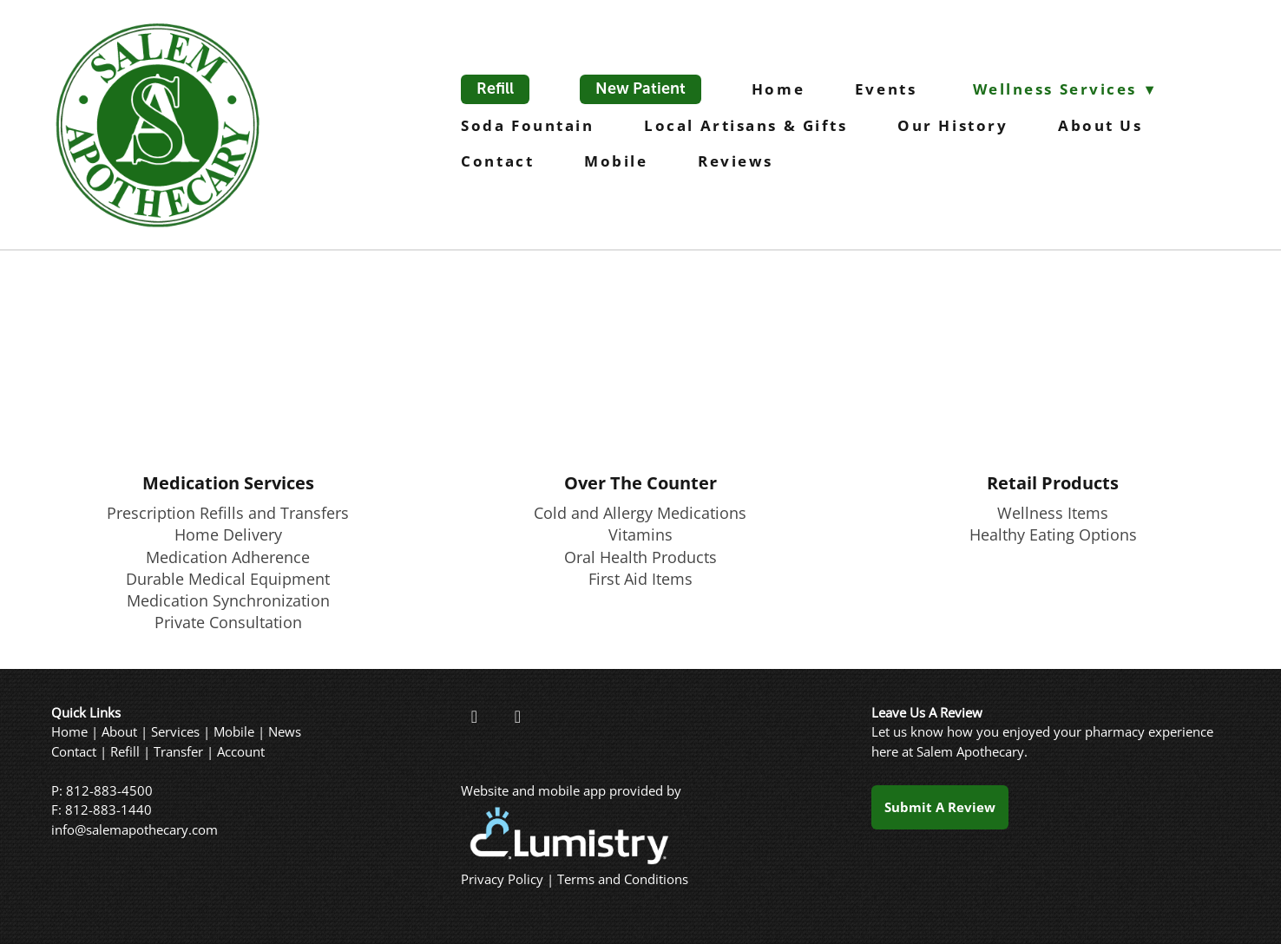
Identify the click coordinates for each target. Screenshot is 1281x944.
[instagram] (517, 717)
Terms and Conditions (622, 879)
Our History (952, 125)
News (284, 732)
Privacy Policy (502, 879)
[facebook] (474, 717)
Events (889, 89)
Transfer (178, 752)
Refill (495, 88)
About (119, 732)
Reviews (735, 161)
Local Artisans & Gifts (745, 125)
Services (175, 732)
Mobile (615, 161)
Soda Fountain (527, 125)
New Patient (640, 88)
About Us (1100, 125)
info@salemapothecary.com (134, 830)
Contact (497, 161)
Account (241, 752)
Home (778, 89)
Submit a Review (939, 806)
